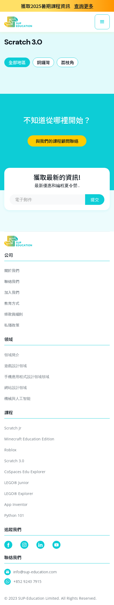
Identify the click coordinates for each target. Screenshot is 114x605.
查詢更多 (83, 6)
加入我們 (11, 292)
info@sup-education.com (35, 571)
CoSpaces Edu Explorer (24, 471)
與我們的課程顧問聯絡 (57, 141)
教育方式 (11, 303)
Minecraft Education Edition (29, 438)
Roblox (10, 449)
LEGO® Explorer (18, 493)
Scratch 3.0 (14, 460)
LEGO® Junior (16, 482)
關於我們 (11, 270)
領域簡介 (11, 354)
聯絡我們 (11, 281)
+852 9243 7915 (27, 581)
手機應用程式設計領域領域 (26, 376)
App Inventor (16, 504)
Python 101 (14, 515)
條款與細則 (13, 314)
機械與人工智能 (17, 398)
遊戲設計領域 (15, 365)
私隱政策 (11, 325)
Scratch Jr (12, 428)
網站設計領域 (15, 387)
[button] (102, 21)
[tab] (17, 62)
